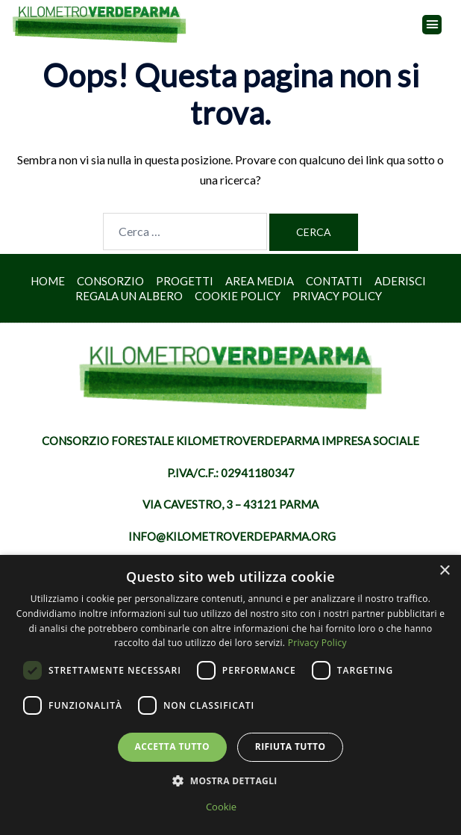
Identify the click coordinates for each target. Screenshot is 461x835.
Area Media (259, 281)
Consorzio (110, 281)
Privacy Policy (337, 295)
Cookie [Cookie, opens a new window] (221, 806)
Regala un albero (129, 295)
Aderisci (400, 281)
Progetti (184, 281)
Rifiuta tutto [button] (290, 746)
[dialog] (230, 695)
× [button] (444, 571)
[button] (432, 24)
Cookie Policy (237, 295)
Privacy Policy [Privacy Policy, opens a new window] (317, 642)
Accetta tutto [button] (172, 746)
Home (48, 281)
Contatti (334, 281)
